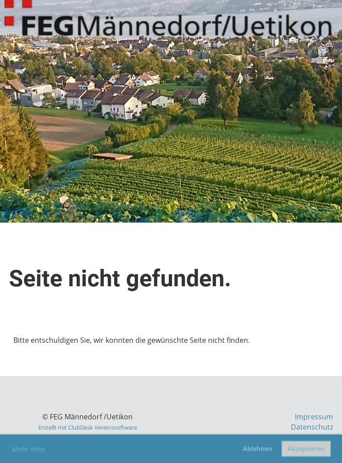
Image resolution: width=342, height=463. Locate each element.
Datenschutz (312, 427)
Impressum (314, 417)
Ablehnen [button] (257, 448)
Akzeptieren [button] (306, 448)
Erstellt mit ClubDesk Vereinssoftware (87, 427)
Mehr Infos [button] (28, 449)
